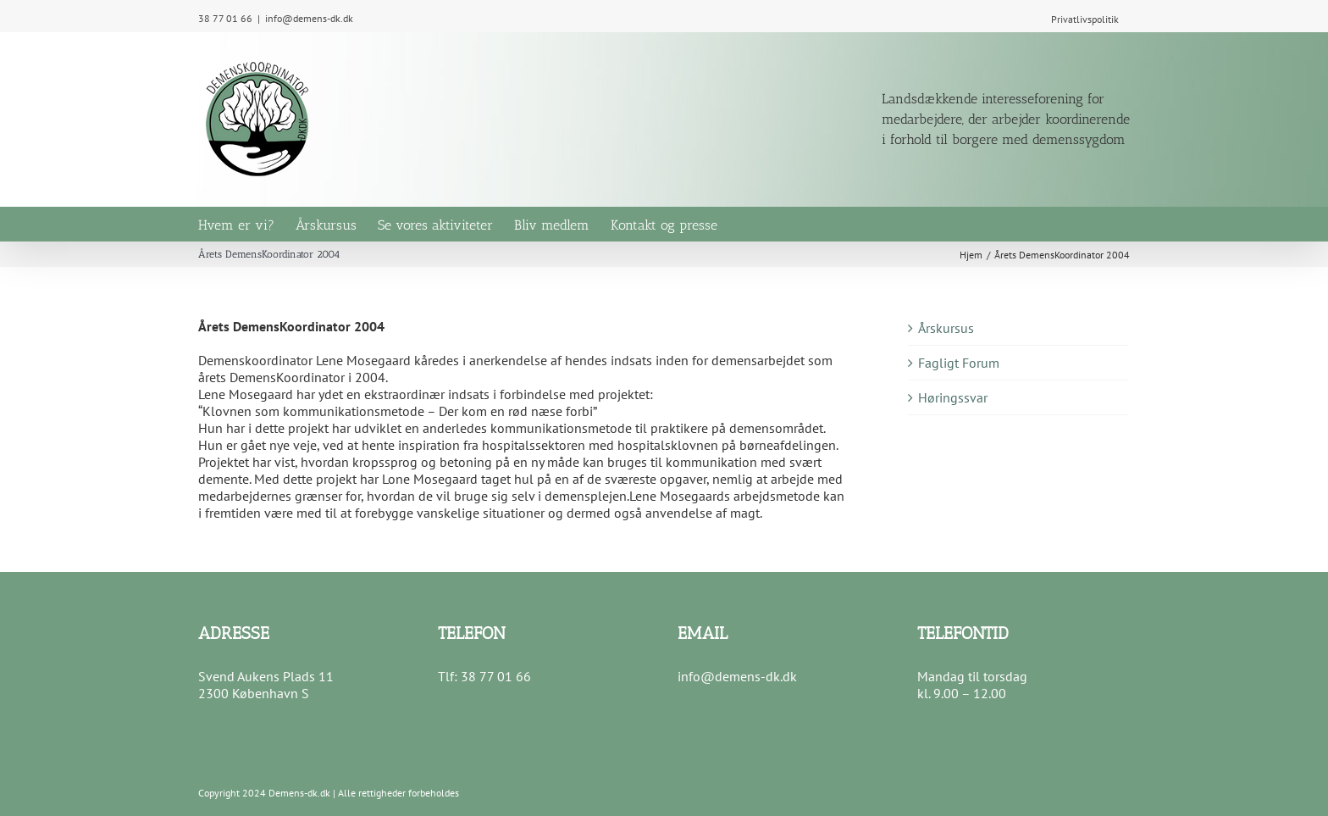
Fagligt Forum (958, 362)
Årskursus (946, 327)
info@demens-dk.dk (309, 18)
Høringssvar (953, 397)
